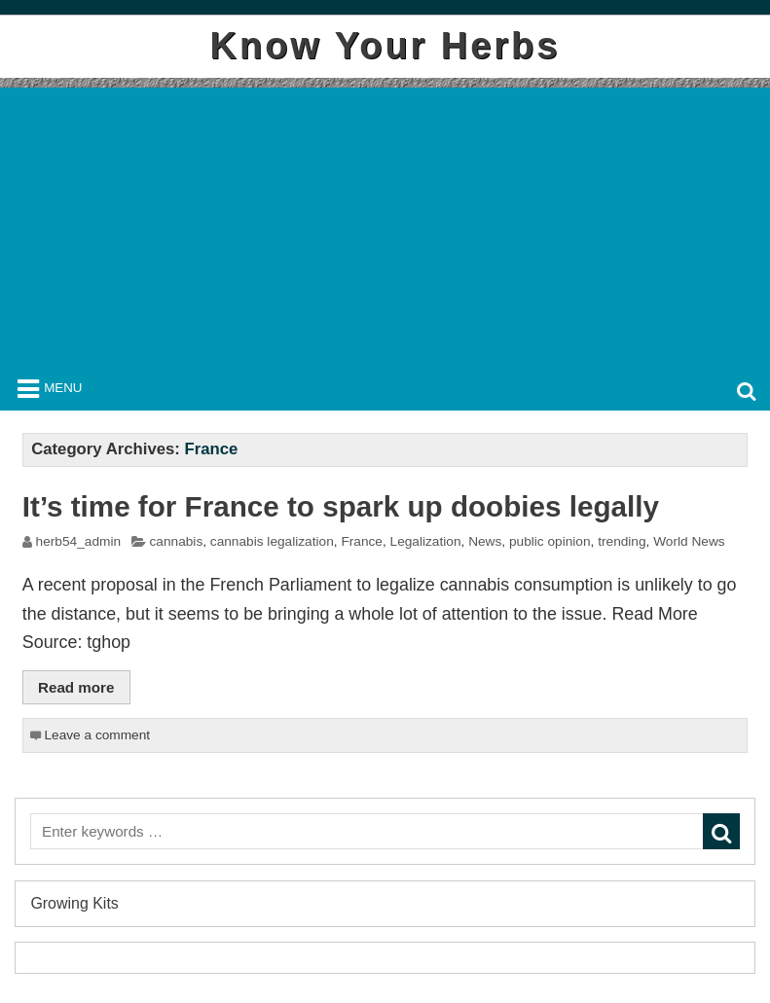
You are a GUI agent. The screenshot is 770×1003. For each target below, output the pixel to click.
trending (621, 541)
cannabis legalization (272, 541)
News (484, 541)
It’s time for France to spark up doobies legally (340, 506)
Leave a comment (97, 735)
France (362, 541)
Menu (63, 387)
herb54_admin (78, 541)
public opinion (550, 541)
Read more (76, 687)
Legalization (425, 541)
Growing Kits (74, 903)
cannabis (175, 541)
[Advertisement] (385, 224)
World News (688, 541)
